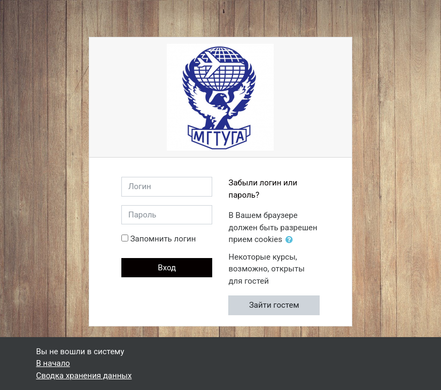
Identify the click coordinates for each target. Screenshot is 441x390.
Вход (167, 267)
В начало (53, 363)
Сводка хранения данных (84, 375)
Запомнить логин (163, 239)
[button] (291, 240)
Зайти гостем (274, 305)
